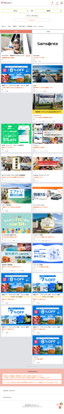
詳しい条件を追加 (32, 16)
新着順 (16, 31)
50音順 (48, 31)
